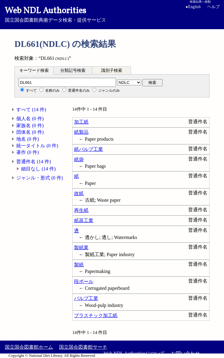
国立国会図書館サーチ (83, 347)
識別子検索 (111, 70)
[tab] (34, 70)
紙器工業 (83, 220)
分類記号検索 (73, 70)
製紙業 (81, 247)
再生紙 (81, 210)
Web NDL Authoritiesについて (134, 353)
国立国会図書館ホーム (29, 347)
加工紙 (81, 121)
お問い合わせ (185, 353)
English (193, 7)
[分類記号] (67, 82)
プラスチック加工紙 (95, 315)
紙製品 (81, 132)
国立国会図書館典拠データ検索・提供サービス (112, 14)
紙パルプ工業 (88, 149)
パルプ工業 (86, 298)
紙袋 (79, 159)
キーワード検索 (34, 70)
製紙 (79, 264)
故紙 (79, 193)
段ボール (83, 281)
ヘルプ (213, 7)
